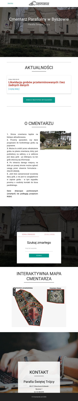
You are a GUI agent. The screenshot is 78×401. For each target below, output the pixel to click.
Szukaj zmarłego (28, 234)
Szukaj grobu (49, 234)
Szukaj (39, 255)
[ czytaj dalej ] (13, 89)
